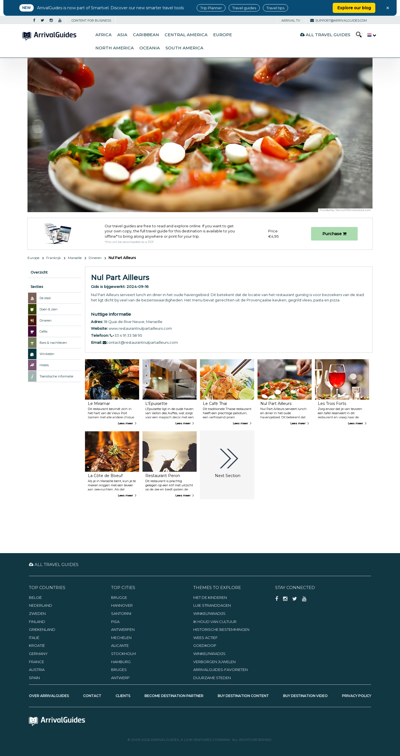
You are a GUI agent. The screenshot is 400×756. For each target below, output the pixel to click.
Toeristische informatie (56, 376)
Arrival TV (290, 20)
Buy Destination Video (305, 696)
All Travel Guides (325, 34)
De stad (45, 298)
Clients (123, 696)
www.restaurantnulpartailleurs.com (140, 328)
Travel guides (244, 8)
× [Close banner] (387, 8)
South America (184, 48)
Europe (222, 34)
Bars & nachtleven (53, 343)
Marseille (75, 258)
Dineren (95, 258)
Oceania (149, 48)
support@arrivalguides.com (338, 20)
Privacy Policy (356, 696)
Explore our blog (354, 7)
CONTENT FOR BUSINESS (91, 20)
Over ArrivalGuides (49, 696)
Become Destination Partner (173, 696)
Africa (103, 34)
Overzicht (39, 272)
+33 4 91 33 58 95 (126, 335)
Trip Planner (211, 8)
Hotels (44, 365)
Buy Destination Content (243, 696)
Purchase (334, 233)
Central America (186, 34)
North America (114, 48)
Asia (122, 34)
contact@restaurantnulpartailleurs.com (140, 342)
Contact (92, 696)
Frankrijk (53, 258)
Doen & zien (49, 309)
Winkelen (47, 354)
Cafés (43, 331)
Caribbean (146, 34)
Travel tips (275, 8)
